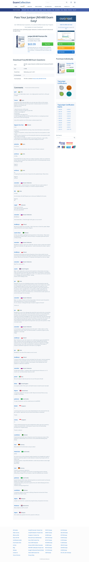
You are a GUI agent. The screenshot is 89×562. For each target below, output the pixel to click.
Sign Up (66, 44)
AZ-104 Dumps (64, 530)
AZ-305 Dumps (64, 537)
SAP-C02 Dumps (48, 537)
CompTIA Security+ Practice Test (35, 530)
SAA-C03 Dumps (64, 532)
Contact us (66, 6)
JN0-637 (60, 124)
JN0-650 (60, 109)
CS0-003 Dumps (64, 547)
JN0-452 (69, 120)
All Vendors (15, 530)
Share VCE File (16, 537)
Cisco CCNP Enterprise (33, 542)
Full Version (66, 52)
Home (16, 6)
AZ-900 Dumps (48, 545)
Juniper (18, 13)
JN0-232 (60, 113)
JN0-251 (69, 124)
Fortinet (44, 9)
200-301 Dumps (48, 532)
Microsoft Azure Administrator (35, 537)
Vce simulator (48, 6)
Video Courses (38, 6)
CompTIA (32, 9)
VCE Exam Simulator (64, 27)
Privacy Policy (31, 555)
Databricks (49, 9)
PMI (53, 9)
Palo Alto (70, 9)
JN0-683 (60, 120)
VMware (65, 9)
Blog (14, 547)
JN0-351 (69, 109)
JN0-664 (69, 111)
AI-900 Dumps (48, 535)
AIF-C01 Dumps (48, 540)
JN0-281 (69, 118)
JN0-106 (60, 111)
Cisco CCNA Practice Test (33, 540)
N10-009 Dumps (48, 542)
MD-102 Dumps (48, 547)
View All (74, 9)
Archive (14, 545)
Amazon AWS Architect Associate (35, 545)
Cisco (28, 9)
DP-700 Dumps (64, 535)
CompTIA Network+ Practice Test (35, 532)
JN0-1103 (69, 129)
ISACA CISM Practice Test (33, 552)
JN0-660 (23, 13)
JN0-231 (69, 127)
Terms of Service (16, 555)
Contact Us (15, 552)
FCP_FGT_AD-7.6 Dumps (66, 552)
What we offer (16, 535)
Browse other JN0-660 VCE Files (39, 78)
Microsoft (24, 9)
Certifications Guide (17, 540)
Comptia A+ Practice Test (33, 535)
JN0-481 (69, 122)
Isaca (62, 9)
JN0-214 (60, 129)
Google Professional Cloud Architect (36, 550)
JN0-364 (60, 118)
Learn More (66, 48)
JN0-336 (69, 115)
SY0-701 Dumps (48, 530)
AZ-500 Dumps (64, 550)
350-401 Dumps (64, 545)
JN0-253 (60, 115)
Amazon (36, 9)
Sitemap (15, 550)
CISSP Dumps (48, 552)
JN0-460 (60, 122)
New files (30, 6)
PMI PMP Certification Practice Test (35, 547)
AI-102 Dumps (64, 540)
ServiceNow (57, 9)
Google (40, 9)
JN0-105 (69, 113)
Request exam (58, 6)
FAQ (73, 6)
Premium (22, 6)
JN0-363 (60, 127)
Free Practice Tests (17, 542)
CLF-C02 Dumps (48, 550)
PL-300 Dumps (64, 542)
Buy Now (47, 44)
